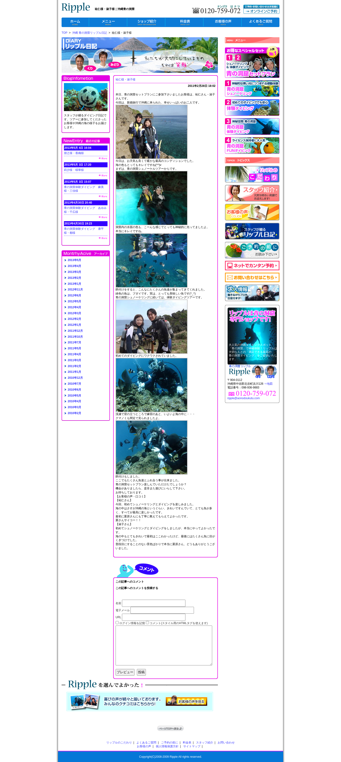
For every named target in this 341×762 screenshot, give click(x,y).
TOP (64, 32)
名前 (118, 603)
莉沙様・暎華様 (74, 170)
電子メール (123, 610)
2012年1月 (74, 325)
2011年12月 (75, 330)
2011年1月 (74, 372)
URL (118, 617)
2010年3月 (74, 407)
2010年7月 (74, 383)
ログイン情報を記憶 (132, 623)
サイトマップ (191, 746)
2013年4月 (74, 266)
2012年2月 (74, 319)
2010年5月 (74, 395)
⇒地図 (268, 383)
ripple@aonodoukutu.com (243, 398)
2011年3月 (74, 360)
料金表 (187, 742)
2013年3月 (74, 272)
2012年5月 (74, 301)
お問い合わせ (226, 742)
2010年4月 (74, 401)
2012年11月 (75, 289)
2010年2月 (74, 413)
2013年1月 (74, 283)
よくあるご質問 (146, 742)
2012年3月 (74, 313)
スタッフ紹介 (204, 742)
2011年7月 (74, 342)
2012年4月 (74, 307)
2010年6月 (74, 389)
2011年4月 (74, 354)
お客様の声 (144, 746)
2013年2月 (74, 278)
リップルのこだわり (119, 742)
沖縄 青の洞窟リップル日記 (89, 32)
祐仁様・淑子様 (125, 79)
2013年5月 (74, 260)
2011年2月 (74, 366)
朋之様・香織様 (74, 153)
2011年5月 (74, 348)
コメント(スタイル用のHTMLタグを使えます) (179, 623)
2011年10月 (75, 336)
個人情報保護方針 (167, 746)
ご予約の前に (169, 742)
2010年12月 (75, 377)
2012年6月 (74, 295)
